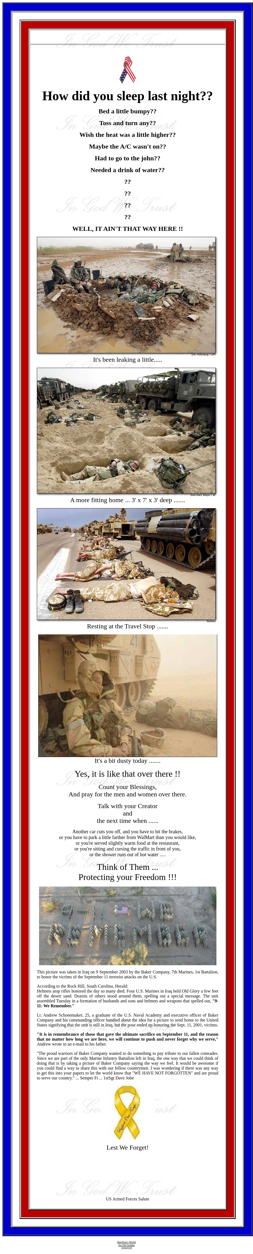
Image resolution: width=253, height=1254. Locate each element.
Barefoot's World (126, 1242)
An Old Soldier (126, 1245)
